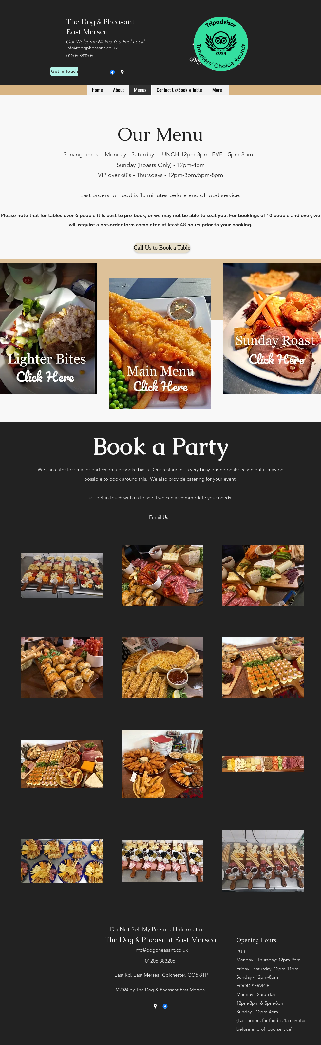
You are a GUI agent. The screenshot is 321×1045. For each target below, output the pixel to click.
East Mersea (87, 32)
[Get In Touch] (64, 71)
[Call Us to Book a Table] (162, 248)
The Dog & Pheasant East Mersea (160, 940)
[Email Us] (158, 517)
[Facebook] (112, 72)
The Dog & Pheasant (100, 22)
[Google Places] (122, 72)
